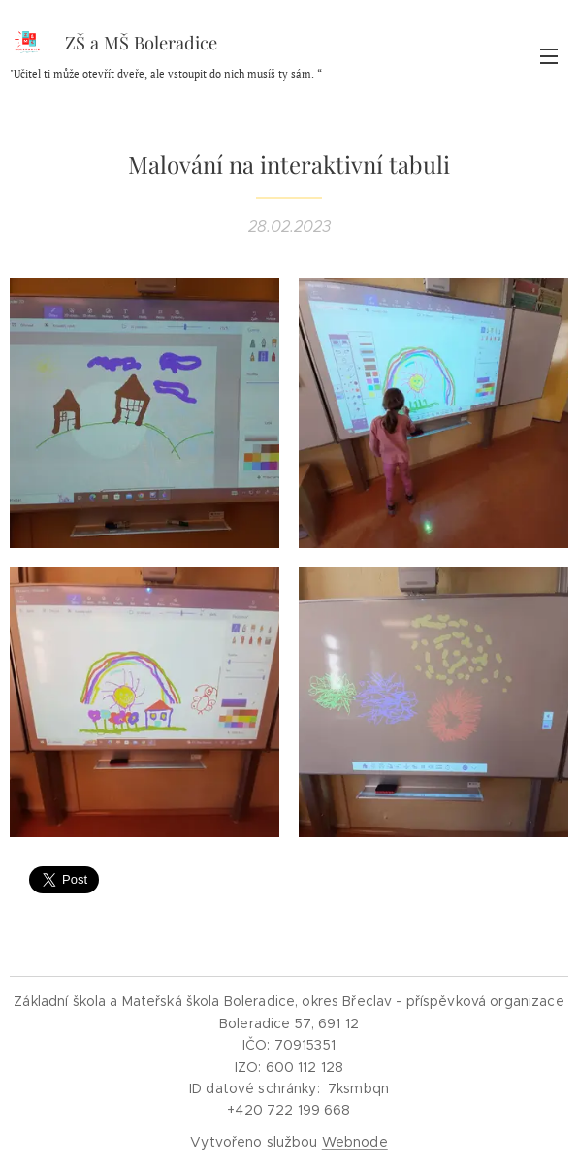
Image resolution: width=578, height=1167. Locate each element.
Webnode (355, 1142)
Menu (549, 56)
